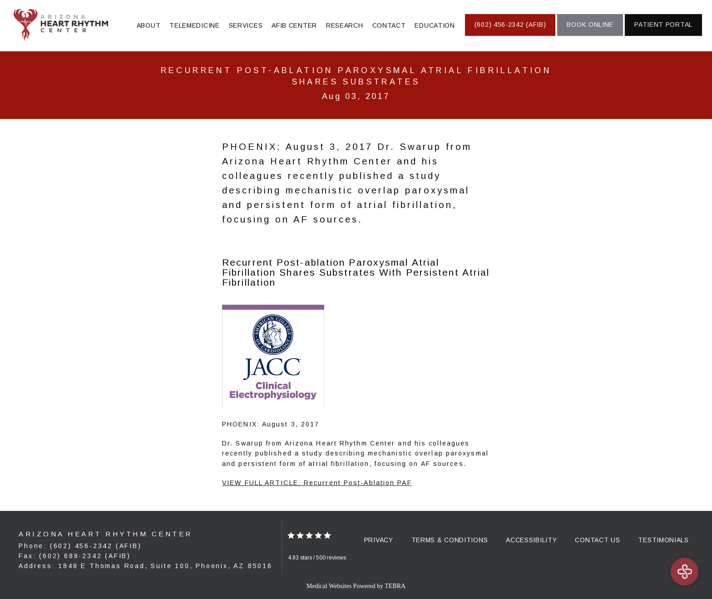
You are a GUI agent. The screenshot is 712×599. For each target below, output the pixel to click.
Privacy (378, 540)
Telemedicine (194, 25)
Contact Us (597, 540)
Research (344, 25)
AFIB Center (294, 25)
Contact (389, 25)
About (149, 25)
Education (435, 25)
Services (246, 25)
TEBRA (395, 586)
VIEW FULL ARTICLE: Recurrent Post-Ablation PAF (317, 482)
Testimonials (663, 540)
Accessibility (531, 540)
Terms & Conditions (449, 540)
